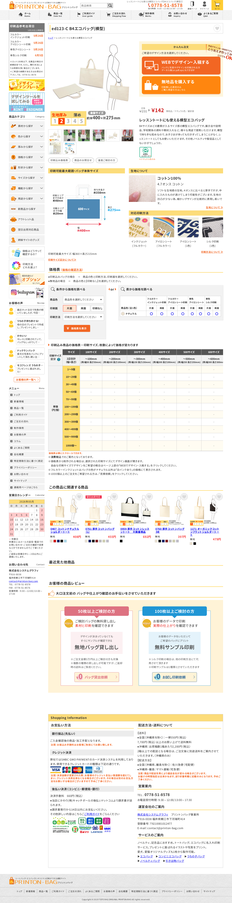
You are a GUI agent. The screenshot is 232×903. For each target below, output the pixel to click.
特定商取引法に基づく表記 (28, 461)
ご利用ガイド (92, 814)
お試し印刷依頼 (174, 677)
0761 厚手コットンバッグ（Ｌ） (100, 530)
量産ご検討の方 (106, 160)
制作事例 (19, 428)
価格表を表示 (79, 328)
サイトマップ (20, 480)
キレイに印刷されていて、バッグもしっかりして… (29, 341)
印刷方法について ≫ (212, 252)
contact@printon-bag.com (23, 581)
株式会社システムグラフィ (152, 814)
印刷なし (97, 308)
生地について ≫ (214, 207)
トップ (50, 37)
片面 (69, 308)
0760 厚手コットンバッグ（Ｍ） (170, 530)
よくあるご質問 (22, 447)
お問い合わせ (21, 474)
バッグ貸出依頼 (96, 677)
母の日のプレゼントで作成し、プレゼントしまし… (30, 326)
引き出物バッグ (175, 861)
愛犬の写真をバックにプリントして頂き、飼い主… (30, 356)
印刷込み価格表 (59, 160)
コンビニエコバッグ (169, 856)
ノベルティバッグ (150, 861)
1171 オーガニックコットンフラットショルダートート (204, 532)
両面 (83, 308)
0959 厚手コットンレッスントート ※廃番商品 (134, 530)
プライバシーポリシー (25, 467)
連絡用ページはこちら (26, 487)
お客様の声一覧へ (26, 379)
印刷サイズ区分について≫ (62, 259)
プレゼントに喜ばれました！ (29, 370)
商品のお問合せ (83, 160)
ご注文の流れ (21, 421)
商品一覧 (19, 408)
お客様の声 (20, 434)
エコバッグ (146, 856)
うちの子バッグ (196, 856)
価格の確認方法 (72, 270)
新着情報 (19, 401)
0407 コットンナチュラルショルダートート (65, 530)
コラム (17, 441)
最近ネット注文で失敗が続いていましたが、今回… (30, 311)
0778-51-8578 (167, 5)
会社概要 (19, 454)
